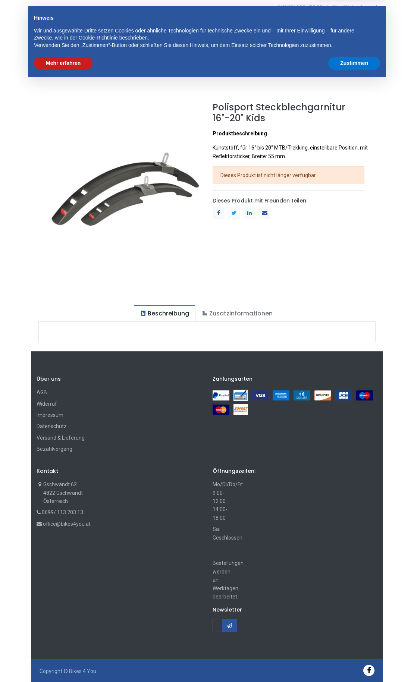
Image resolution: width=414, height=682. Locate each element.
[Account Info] (372, 25)
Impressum (50, 415)
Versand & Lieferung (61, 438)
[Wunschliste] (362, 25)
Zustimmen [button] (354, 661)
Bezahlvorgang (54, 449)
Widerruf (47, 404)
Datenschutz (52, 426)
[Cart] (355, 25)
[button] (137, 26)
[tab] (164, 313)
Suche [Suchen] (272, 26)
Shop (49, 71)
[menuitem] (56, 48)
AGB (42, 392)
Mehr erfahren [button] (63, 661)
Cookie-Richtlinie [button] (98, 636)
